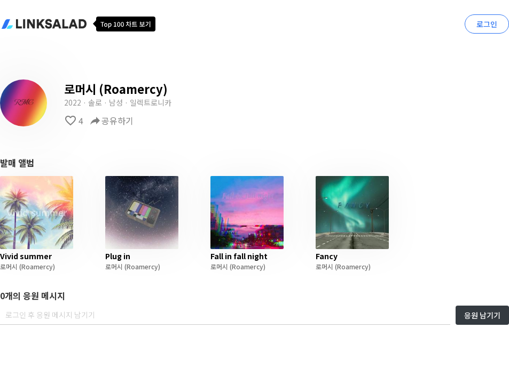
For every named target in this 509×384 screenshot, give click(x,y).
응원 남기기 (482, 315)
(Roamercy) (36, 266)
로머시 (9, 266)
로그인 (486, 24)
